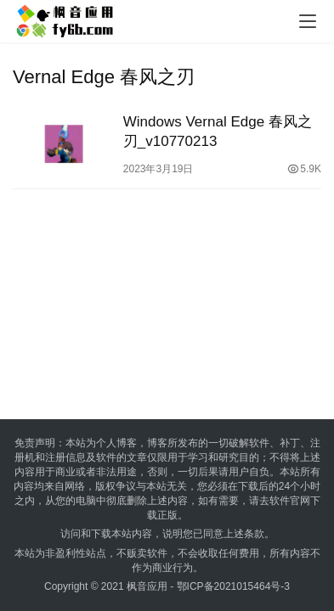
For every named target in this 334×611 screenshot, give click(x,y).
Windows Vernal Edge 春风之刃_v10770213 (217, 131)
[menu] (308, 21)
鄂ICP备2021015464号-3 (233, 586)
